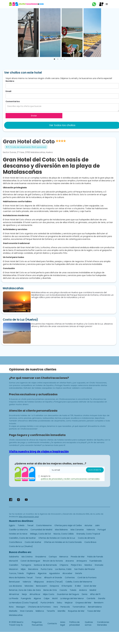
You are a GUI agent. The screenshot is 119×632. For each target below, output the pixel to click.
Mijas (23, 569)
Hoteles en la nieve (18, 533)
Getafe (78, 573)
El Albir (78, 585)
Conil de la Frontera (86, 577)
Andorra (83, 590)
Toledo (21, 525)
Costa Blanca (15, 542)
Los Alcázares (15, 585)
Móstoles (29, 585)
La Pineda (13, 598)
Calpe (46, 598)
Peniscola (65, 606)
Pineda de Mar (78, 556)
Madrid (93, 590)
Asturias (88, 525)
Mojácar (69, 602)
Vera (55, 606)
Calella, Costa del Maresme (79, 581)
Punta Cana (46, 569)
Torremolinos (78, 606)
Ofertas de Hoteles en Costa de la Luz (56, 538)
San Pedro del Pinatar (84, 569)
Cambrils (91, 598)
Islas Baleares (61, 529)
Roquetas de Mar (76, 611)
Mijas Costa (48, 594)
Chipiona (64, 565)
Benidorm (98, 602)
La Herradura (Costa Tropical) (23, 602)
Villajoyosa (39, 581)
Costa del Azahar (33, 542)
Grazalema (40, 556)
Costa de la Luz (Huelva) (21, 546)
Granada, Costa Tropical (88, 533)
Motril (54, 598)
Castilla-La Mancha (18, 529)
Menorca (63, 556)
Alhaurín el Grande (53, 577)
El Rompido (67, 585)
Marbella (13, 611)
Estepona (54, 585)
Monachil (13, 560)
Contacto (52, 623)
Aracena (70, 560)
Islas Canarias (77, 529)
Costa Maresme (44, 525)
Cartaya (53, 556)
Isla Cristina (27, 556)
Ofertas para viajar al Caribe (68, 525)
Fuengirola (26, 598)
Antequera (82, 560)
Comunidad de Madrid (41, 529)
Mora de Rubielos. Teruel (20, 577)
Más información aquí (29, 516)
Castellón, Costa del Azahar (22, 538)
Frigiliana (31, 573)
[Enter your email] (77, 470)
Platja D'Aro (76, 565)
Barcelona (33, 569)
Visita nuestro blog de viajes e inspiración (39, 451)
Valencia (91, 529)
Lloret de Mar (90, 585)
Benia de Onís (50, 590)
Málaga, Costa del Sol (40, 533)
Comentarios (13, 101)
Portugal (102, 529)
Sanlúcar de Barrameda (45, 565)
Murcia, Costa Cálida (64, 533)
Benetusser (14, 581)
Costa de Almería (86, 538)
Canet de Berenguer (30, 560)
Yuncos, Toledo (16, 573)
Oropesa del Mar (83, 602)
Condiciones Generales (103, 623)
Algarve (37, 598)
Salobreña (14, 556)
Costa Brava (90, 542)
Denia (84, 594)
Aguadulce (54, 573)
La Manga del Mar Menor (72, 598)
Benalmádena (95, 606)
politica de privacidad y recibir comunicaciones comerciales (70, 478)
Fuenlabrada (96, 560)
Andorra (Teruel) (55, 581)
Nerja (24, 594)
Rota (11, 606)
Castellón (13, 565)
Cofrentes (70, 577)
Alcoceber (67, 573)
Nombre (10, 81)
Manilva (88, 565)
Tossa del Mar (94, 611)
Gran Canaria (26, 611)
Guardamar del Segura (68, 594)
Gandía (101, 598)
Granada (99, 565)
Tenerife (51, 611)
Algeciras (42, 573)
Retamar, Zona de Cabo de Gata (25, 590)
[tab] (54, 59)
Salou (59, 602)
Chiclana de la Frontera (39, 606)
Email (8, 91)
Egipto (12, 525)
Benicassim (41, 585)
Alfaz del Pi (95, 594)
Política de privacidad (74, 623)
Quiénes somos (89, 623)
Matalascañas (16, 615)
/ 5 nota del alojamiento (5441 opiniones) (27, 147)
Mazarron (13, 569)
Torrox (38, 577)
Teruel (30, 525)
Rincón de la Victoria (53, 560)
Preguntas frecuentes (37, 623)
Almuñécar (35, 594)
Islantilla (61, 611)
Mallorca (40, 611)
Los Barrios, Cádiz (63, 569)
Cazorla (63, 590)
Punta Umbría (47, 602)
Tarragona (26, 565)
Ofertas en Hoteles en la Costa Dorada (63, 542)
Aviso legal (62, 623)
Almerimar (14, 594)
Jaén (97, 525)
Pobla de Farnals (95, 556)
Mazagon (20, 606)
